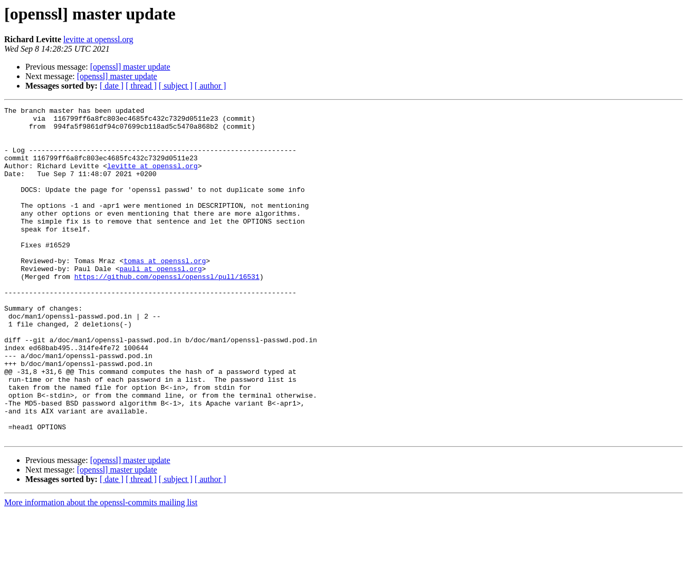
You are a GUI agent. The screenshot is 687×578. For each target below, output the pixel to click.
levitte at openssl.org (98, 39)
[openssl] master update (130, 66)
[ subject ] (176, 85)
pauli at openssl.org (160, 301)
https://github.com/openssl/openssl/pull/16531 (167, 311)
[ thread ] (141, 85)
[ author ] (210, 85)
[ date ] (111, 85)
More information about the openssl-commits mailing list (100, 568)
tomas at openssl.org (164, 292)
